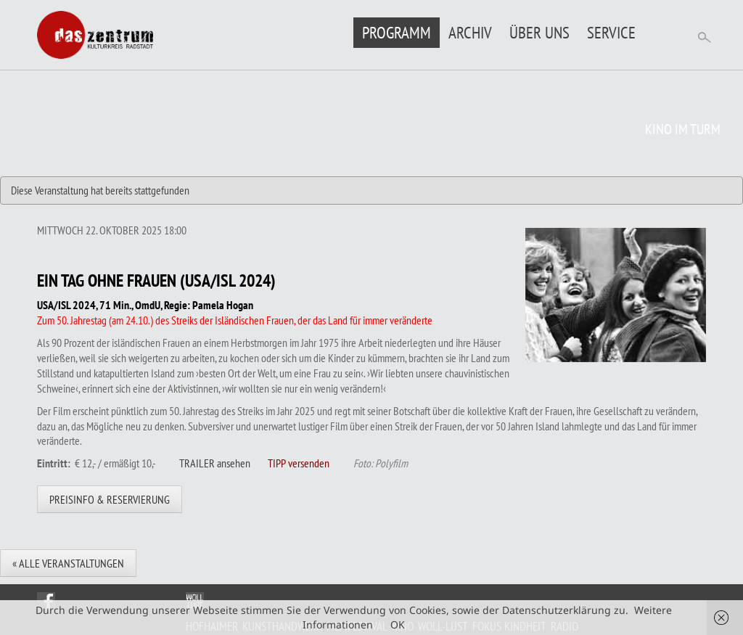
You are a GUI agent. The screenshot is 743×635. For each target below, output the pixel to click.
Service (611, 32)
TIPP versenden (298, 463)
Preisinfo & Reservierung (109, 499)
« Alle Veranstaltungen (68, 563)
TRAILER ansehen (214, 463)
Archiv (470, 32)
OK (397, 624)
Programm (396, 32)
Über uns (539, 32)
